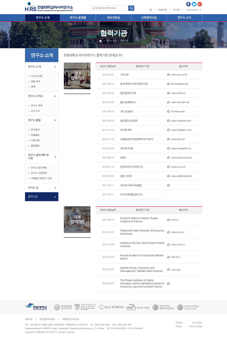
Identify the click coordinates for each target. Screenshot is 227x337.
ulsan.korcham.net (180, 102)
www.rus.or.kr (178, 167)
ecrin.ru (175, 220)
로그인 (176, 10)
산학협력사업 (149, 17)
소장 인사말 (36, 76)
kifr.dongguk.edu (179, 84)
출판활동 (35, 146)
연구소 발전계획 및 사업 (38, 156)
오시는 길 (33, 187)
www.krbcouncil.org (181, 157)
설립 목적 (35, 81)
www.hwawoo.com (181, 121)
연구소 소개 (42, 17)
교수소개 (35, 111)
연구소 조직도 (35, 96)
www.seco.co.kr (179, 74)
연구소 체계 (36, 105)
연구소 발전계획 (39, 168)
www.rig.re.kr (178, 139)
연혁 (33, 87)
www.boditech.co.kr (181, 130)
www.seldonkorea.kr (181, 176)
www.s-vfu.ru (178, 244)
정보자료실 (113, 17)
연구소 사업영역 (39, 173)
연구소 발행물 (78, 17)
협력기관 (33, 196)
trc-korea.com (178, 111)
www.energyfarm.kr (181, 148)
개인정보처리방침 (47, 319)
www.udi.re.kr (178, 93)
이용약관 (28, 319)
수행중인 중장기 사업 (41, 178)
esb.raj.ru (175, 257)
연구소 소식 (184, 17)
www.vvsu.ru (177, 232)
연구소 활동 (34, 120)
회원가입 (162, 10)
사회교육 (35, 140)
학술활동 (35, 135)
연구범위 (35, 130)
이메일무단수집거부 (70, 319)
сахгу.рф (175, 270)
